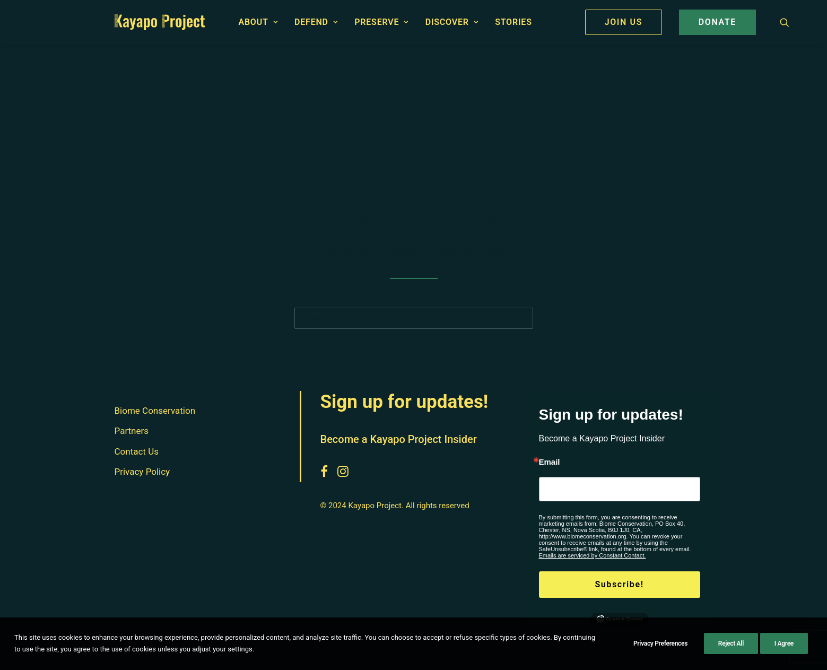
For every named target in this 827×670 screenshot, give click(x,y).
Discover (451, 22)
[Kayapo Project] (160, 22)
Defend (315, 22)
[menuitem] (258, 22)
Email (549, 462)
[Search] (413, 318)
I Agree (784, 643)
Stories (513, 22)
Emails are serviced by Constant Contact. (592, 555)
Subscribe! (619, 584)
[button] (784, 22)
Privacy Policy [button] (142, 472)
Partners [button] (132, 431)
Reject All (731, 643)
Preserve (381, 22)
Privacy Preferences (660, 643)
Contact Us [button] (137, 451)
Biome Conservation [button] (155, 410)
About (257, 22)
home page (483, 252)
